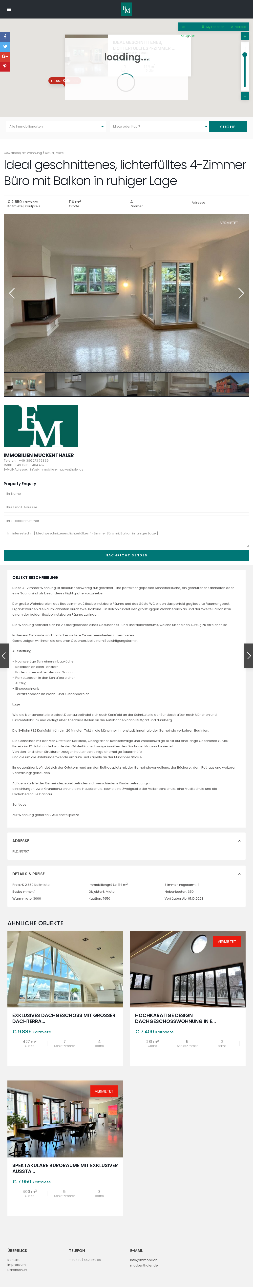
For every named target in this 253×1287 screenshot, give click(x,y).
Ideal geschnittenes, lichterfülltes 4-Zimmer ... (173, 35)
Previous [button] (11, 293)
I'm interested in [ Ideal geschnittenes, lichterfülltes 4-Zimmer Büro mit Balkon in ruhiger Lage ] (126, 538)
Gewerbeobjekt (15, 153)
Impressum (16, 1264)
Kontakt (13, 1259)
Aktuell (50, 153)
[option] (126, 293)
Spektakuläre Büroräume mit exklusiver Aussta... (65, 1168)
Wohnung (34, 153)
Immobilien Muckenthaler (39, 455)
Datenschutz (17, 1270)
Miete (59, 153)
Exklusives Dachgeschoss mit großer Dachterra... (63, 1018)
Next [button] (240, 293)
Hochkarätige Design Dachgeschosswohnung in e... (175, 1018)
